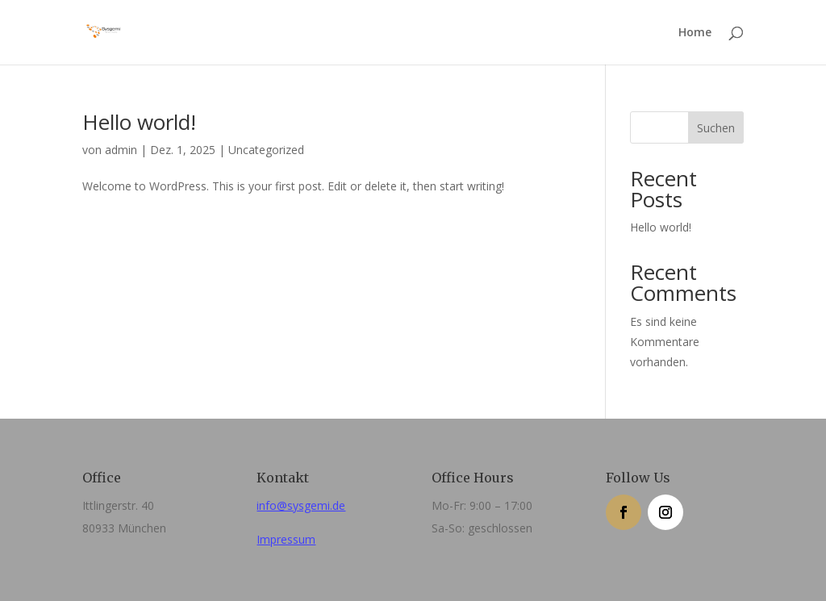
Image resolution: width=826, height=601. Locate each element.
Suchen (716, 128)
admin (121, 149)
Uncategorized (266, 149)
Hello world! (139, 121)
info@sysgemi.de (301, 505)
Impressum (286, 539)
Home (694, 33)
